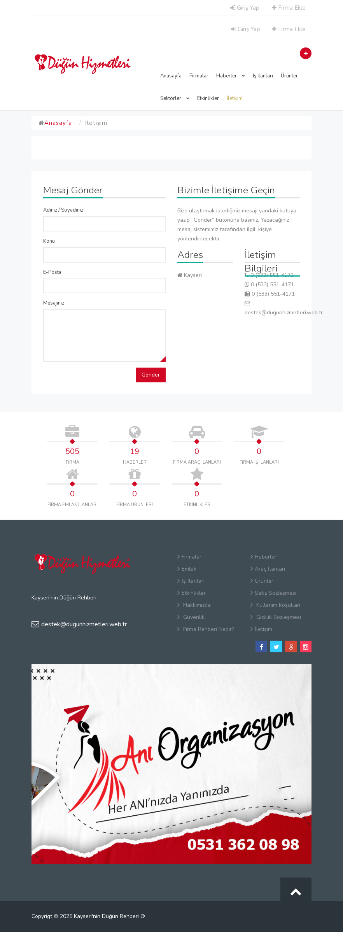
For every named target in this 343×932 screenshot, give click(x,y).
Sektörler (174, 98)
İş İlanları (263, 75)
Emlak (186, 569)
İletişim (235, 98)
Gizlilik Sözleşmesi (275, 617)
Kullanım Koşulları (275, 605)
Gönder (151, 374)
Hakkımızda (194, 605)
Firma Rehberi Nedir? (205, 629)
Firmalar (198, 75)
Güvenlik (191, 617)
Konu (49, 241)
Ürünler (289, 75)
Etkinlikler (208, 98)
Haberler (230, 75)
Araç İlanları (267, 569)
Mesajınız (53, 303)
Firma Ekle (289, 8)
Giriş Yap (244, 8)
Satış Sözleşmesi (273, 593)
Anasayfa (171, 75)
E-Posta (52, 272)
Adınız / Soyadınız (63, 210)
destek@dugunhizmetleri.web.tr (79, 624)
